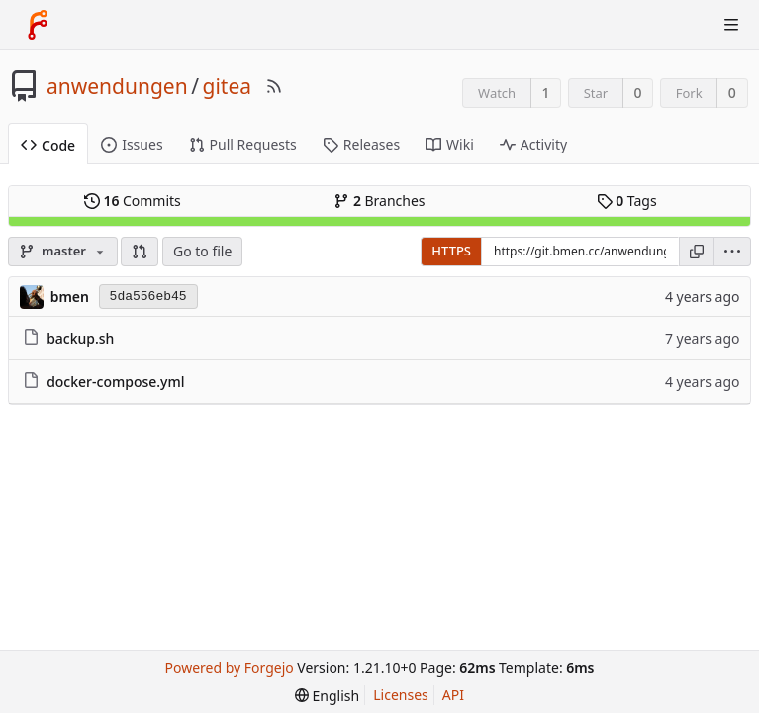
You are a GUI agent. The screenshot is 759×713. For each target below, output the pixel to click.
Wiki (450, 144)
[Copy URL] (696, 251)
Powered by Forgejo (228, 668)
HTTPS (451, 250)
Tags (627, 200)
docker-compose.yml (115, 381)
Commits (132, 200)
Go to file (202, 251)
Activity (533, 144)
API (453, 694)
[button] (139, 251)
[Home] (37, 25)
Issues (131, 144)
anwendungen (117, 86)
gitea (227, 86)
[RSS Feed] (274, 86)
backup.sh (80, 338)
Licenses (400, 694)
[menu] (732, 251)
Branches (379, 200)
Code (48, 145)
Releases (361, 144)
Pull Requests (243, 144)
